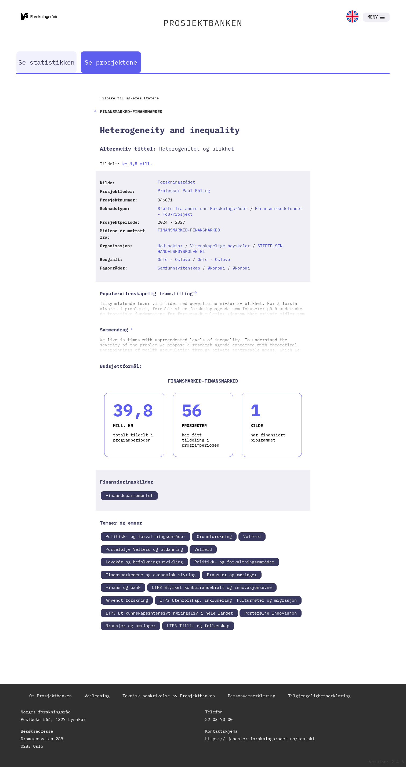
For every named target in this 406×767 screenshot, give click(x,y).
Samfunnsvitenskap (179, 268)
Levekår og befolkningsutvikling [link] (144, 561)
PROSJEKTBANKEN (203, 22)
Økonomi (216, 268)
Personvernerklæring (251, 695)
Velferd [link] (252, 536)
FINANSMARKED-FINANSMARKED (189, 230)
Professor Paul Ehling (184, 190)
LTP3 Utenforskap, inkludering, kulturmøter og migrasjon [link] (228, 600)
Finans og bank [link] (123, 587)
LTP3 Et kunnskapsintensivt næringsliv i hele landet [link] (169, 613)
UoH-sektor (170, 245)
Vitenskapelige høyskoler (220, 245)
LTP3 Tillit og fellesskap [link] (198, 625)
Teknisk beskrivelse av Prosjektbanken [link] (168, 695)
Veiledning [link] (97, 695)
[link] (352, 17)
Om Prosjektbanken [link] (50, 695)
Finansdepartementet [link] (129, 495)
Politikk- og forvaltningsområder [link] (146, 536)
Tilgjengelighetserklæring (319, 695)
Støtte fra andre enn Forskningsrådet (203, 208)
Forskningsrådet (176, 182)
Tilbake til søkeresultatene (129, 98)
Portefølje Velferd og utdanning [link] (144, 549)
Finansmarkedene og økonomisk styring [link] (150, 574)
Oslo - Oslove (174, 259)
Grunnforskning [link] (214, 536)
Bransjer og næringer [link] (232, 574)
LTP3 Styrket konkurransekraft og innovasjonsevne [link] (212, 587)
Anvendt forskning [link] (127, 600)
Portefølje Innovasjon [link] (270, 613)
